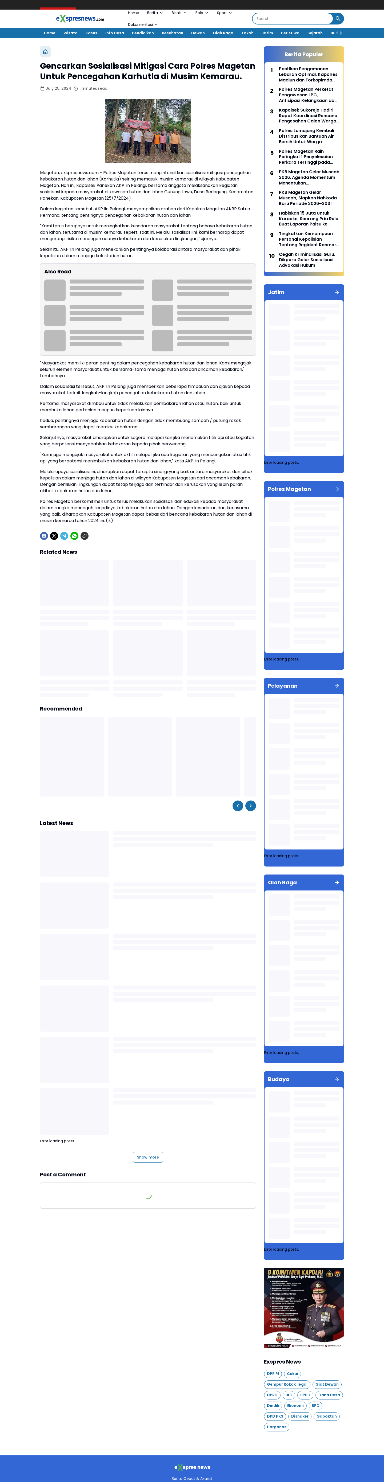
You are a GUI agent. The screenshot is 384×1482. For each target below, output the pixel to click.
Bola (202, 12)
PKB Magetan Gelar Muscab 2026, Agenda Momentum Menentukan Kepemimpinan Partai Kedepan (309, 177)
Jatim (267, 33)
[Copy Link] (85, 536)
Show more (148, 1157)
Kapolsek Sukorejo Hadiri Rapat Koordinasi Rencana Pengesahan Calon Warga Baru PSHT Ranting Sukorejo (309, 116)
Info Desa (114, 33)
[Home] (45, 51)
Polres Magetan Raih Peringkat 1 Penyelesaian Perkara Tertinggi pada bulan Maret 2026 (306, 157)
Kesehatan (172, 33)
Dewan (198, 33)
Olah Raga (223, 33)
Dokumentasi (143, 24)
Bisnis (179, 12)
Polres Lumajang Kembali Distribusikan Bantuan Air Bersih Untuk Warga (306, 136)
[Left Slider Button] (238, 805)
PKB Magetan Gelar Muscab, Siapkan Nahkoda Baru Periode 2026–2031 (308, 198)
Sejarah (315, 33)
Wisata (70, 33)
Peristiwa (290, 33)
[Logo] (192, 1467)
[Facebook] (44, 536)
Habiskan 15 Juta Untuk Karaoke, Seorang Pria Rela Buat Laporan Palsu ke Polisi (308, 219)
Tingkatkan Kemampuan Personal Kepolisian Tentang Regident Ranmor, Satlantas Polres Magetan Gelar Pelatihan (308, 239)
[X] (54, 536)
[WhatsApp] (74, 536)
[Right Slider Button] (338, 33)
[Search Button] (338, 18)
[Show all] (337, 292)
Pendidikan (143, 33)
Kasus (91, 33)
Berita (155, 12)
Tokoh (247, 33)
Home (133, 12)
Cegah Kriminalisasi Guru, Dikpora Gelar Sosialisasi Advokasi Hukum (307, 260)
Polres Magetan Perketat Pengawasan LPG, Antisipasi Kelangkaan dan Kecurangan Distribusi (308, 95)
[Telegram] (64, 536)
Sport (225, 12)
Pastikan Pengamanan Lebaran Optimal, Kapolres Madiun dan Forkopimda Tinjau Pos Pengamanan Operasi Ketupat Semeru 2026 (308, 74)
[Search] (293, 18)
